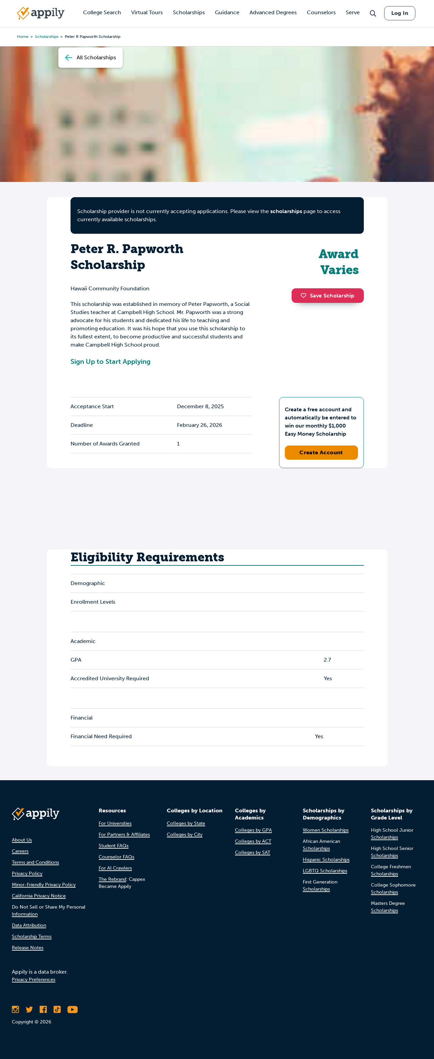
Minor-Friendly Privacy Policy (44, 885)
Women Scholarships (326, 830)
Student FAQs (114, 846)
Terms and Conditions (35, 862)
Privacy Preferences (33, 979)
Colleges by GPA (253, 830)
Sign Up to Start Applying (111, 361)
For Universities (115, 823)
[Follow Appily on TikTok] (57, 1009)
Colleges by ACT (253, 841)
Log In (399, 13)
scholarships (286, 211)
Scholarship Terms (32, 936)
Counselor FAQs (116, 857)
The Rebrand (112, 879)
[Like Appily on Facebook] (43, 1009)
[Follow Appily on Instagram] (15, 1009)
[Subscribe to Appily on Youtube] (72, 1009)
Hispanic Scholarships (326, 860)
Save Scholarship (327, 295)
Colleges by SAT (252, 852)
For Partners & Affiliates (124, 834)
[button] (305, 295)
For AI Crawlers (115, 868)
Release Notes (27, 948)
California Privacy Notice (39, 896)
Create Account (321, 452)
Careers (20, 851)
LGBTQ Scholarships (325, 871)
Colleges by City (184, 834)
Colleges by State (186, 823)
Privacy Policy (27, 873)
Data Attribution (29, 925)
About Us (22, 840)
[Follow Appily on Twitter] (29, 1009)
